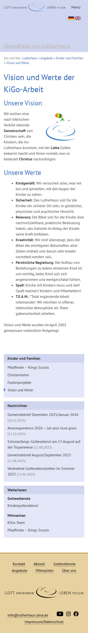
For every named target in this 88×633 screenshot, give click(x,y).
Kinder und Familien (69, 58)
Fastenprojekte (19, 382)
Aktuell (39, 563)
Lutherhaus (29, 58)
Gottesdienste (19, 498)
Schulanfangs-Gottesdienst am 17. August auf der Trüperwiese (44, 444)
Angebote (46, 58)
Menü (75, 7)
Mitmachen (17, 515)
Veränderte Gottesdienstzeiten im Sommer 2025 (41, 471)
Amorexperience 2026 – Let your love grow (42, 431)
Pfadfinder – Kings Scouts (28, 367)
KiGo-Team (16, 522)
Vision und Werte (17, 63)
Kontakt (19, 563)
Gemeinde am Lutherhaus (37, 46)
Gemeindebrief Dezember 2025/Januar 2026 (43, 417)
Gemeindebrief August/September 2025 (39, 458)
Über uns (69, 570)
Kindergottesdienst (23, 505)
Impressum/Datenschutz (44, 621)
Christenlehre (18, 374)
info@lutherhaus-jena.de (28, 615)
